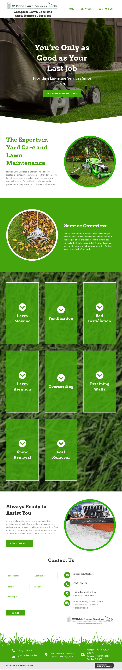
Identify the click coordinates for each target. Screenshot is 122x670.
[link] (70, 9)
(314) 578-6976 (80, 583)
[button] (62, 93)
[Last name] (45, 575)
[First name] (18, 575)
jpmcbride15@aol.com (83, 573)
